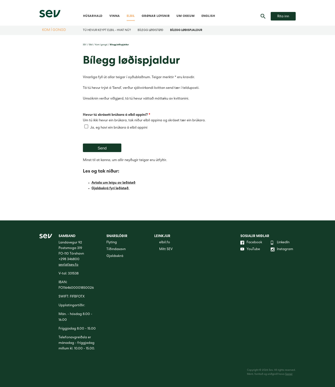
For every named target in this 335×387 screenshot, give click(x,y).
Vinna (114, 16)
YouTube (250, 249)
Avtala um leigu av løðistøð (113, 183)
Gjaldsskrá (114, 256)
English (208, 16)
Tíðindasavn (116, 249)
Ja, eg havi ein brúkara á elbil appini (118, 128)
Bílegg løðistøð (150, 30)
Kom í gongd (54, 30)
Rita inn (283, 16)
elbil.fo (162, 243)
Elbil (131, 16)
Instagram (282, 249)
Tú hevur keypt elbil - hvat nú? (107, 30)
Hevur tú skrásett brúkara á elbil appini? (116, 115)
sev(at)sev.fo (68, 265)
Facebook (251, 243)
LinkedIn (280, 243)
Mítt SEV (163, 249)
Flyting (111, 242)
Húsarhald (93, 16)
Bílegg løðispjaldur (186, 30)
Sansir (288, 374)
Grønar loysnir (156, 16)
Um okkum (185, 16)
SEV (84, 45)
